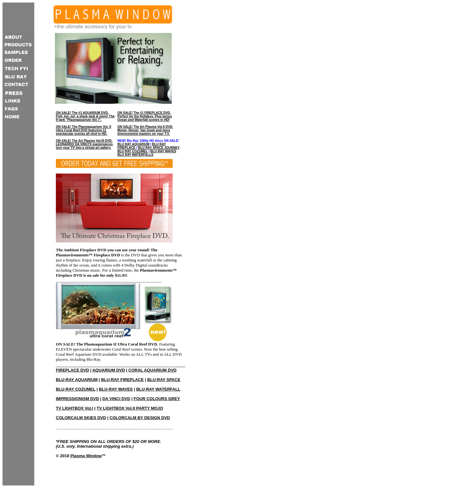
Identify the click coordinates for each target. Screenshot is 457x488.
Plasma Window (86, 455)
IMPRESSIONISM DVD (77, 398)
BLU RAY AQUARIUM (133, 144)
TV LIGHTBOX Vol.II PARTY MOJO (129, 408)
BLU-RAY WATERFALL (158, 389)
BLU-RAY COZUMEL (76, 389)
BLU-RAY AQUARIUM (77, 379)
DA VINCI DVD (116, 398)
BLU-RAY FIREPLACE (122, 379)
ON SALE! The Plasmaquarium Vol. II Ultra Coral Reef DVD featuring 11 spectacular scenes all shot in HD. (83, 130)
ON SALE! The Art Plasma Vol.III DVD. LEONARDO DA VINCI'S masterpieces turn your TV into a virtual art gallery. (84, 144)
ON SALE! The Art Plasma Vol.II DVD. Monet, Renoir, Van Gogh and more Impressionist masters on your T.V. (145, 130)
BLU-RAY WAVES (116, 389)
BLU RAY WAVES (163, 151)
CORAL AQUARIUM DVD (153, 370)
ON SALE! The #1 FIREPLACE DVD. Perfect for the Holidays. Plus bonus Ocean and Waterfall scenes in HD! (144, 116)
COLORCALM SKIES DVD (81, 417)
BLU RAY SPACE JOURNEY (159, 147)
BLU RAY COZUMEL (132, 151)
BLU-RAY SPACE (164, 379)
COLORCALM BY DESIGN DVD (139, 417)
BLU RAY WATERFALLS (135, 154)
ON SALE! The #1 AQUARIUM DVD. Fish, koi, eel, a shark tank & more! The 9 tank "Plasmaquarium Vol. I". (85, 116)
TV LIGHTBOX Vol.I (74, 408)
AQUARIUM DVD (108, 370)
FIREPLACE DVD (72, 370)
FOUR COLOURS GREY (157, 398)
